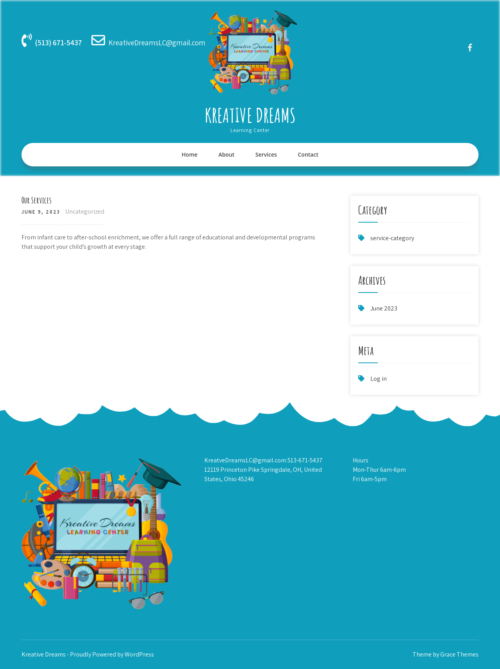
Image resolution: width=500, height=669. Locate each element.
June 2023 (383, 308)
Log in (378, 379)
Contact (308, 154)
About (226, 154)
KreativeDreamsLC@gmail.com (157, 42)
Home (190, 154)
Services (266, 154)
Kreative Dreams (250, 115)
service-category (392, 238)
